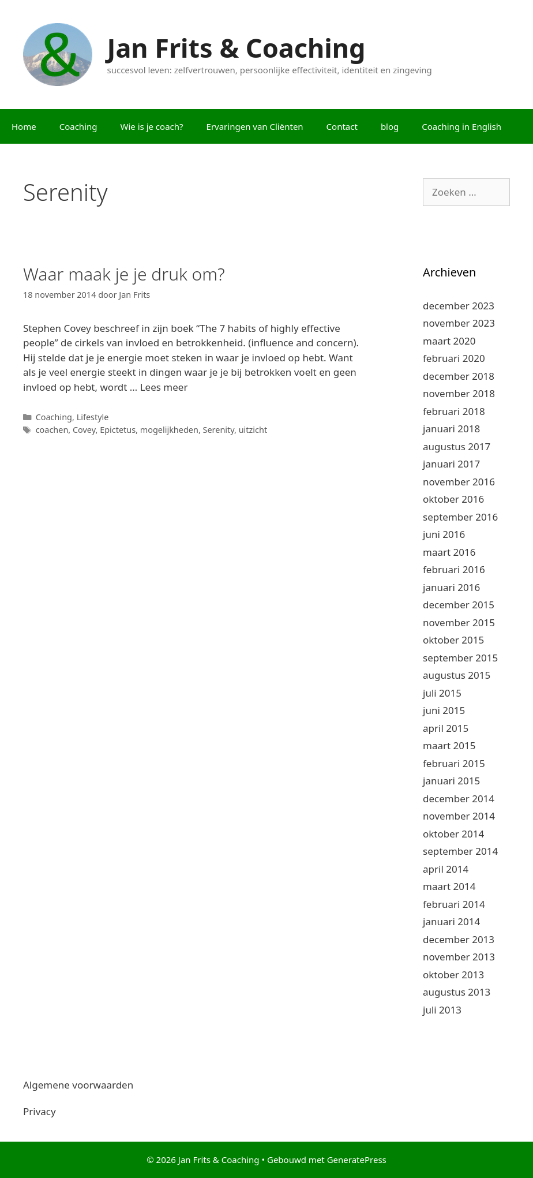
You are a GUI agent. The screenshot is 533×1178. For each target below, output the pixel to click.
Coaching (78, 126)
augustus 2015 (456, 675)
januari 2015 (451, 780)
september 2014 (460, 851)
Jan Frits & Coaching (236, 47)
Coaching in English (461, 126)
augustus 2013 (456, 992)
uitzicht (253, 429)
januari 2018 (451, 428)
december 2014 (458, 798)
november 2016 (459, 481)
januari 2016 (451, 587)
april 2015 (445, 728)
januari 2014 (451, 921)
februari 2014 (454, 904)
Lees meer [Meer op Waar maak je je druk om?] (164, 387)
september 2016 (460, 516)
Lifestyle (93, 417)
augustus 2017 (456, 446)
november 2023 (459, 323)
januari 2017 (451, 463)
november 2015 (459, 622)
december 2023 (458, 305)
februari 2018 (454, 411)
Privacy (39, 1111)
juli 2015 (442, 693)
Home (24, 126)
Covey (84, 429)
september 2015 (460, 657)
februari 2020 (454, 358)
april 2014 (445, 869)
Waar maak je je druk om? (124, 274)
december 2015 (458, 604)
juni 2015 (444, 710)
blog (390, 126)
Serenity (219, 429)
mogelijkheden (169, 429)
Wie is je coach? (152, 126)
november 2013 (459, 956)
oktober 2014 (453, 833)
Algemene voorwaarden (78, 1084)
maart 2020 (449, 340)
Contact (342, 126)
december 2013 (458, 939)
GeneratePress (356, 1159)
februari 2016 (454, 569)
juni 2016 (444, 534)
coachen (52, 429)
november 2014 (459, 815)
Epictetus (118, 429)
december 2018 (458, 376)
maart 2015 (449, 745)
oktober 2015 (453, 639)
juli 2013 (442, 1009)
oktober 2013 (453, 974)
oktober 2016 (453, 499)
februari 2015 (454, 763)
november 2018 (459, 393)
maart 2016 (449, 552)
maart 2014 (449, 886)
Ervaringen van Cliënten (255, 126)
